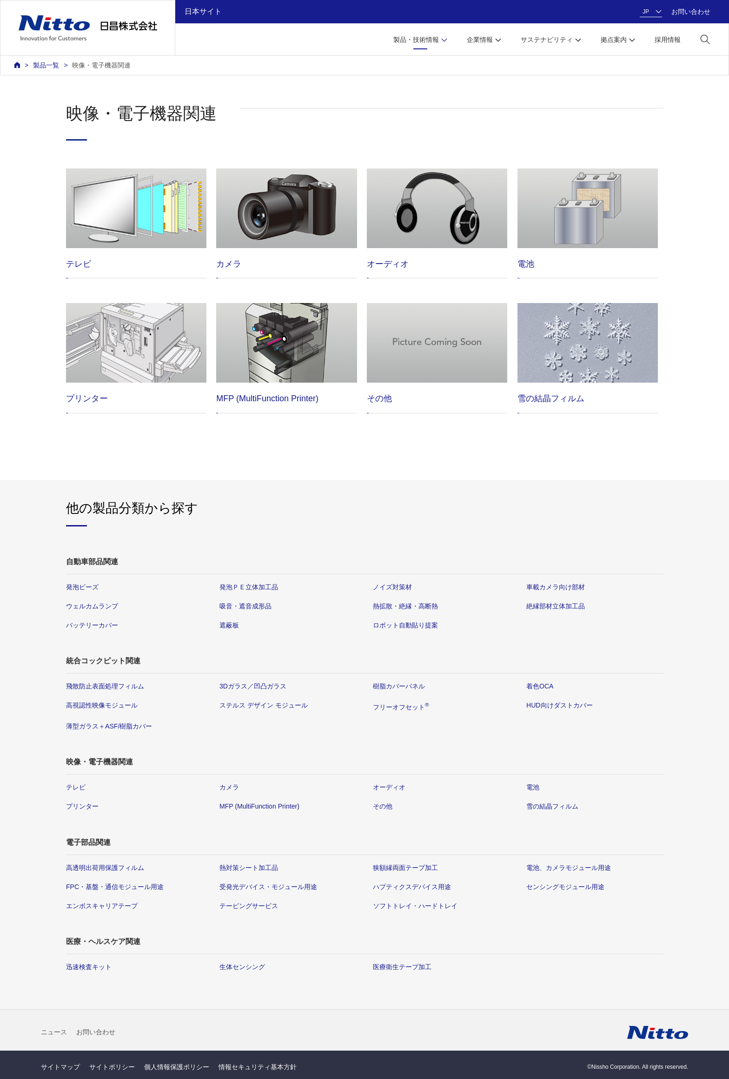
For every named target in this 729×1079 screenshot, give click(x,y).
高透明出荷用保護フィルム (105, 867)
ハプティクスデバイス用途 (412, 886)
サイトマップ (60, 1067)
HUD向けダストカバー (559, 705)
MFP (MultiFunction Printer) (259, 806)
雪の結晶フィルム (552, 806)
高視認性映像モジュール (102, 705)
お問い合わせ (690, 11)
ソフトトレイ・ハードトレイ (415, 906)
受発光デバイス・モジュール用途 (268, 886)
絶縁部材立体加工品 (555, 606)
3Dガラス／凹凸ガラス (252, 686)
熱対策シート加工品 (248, 867)
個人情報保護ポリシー (176, 1067)
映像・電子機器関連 (101, 65)
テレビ (76, 787)
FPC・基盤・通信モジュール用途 (115, 886)
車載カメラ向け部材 (555, 587)
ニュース (54, 1032)
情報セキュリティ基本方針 (258, 1067)
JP (646, 11)
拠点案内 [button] (614, 39)
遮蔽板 (229, 625)
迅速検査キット (89, 967)
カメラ (229, 787)
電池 (532, 787)
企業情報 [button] (480, 39)
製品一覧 (46, 65)
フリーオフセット (401, 707)
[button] (705, 39)
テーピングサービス (248, 906)
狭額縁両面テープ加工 (405, 867)
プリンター (82, 806)
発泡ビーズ (82, 587)
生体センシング (242, 967)
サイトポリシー (112, 1067)
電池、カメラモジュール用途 (568, 867)
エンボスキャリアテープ (102, 906)
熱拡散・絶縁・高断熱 (405, 606)
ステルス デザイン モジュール (263, 705)
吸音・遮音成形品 (245, 606)
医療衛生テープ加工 (402, 967)
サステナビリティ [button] (547, 39)
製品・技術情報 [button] (416, 39)
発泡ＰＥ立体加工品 (248, 587)
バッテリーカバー (92, 625)
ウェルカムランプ (92, 606)
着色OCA (540, 686)
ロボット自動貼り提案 (405, 625)
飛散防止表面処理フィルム (105, 686)
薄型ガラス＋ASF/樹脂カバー (109, 726)
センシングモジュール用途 (565, 886)
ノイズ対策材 (392, 587)
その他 (382, 806)
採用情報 (668, 39)
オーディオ (389, 787)
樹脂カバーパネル (399, 686)
